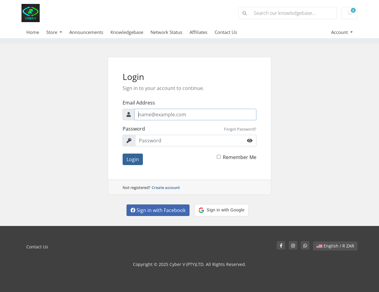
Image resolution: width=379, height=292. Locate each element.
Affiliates (198, 32)
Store (52, 32)
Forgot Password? (240, 129)
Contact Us (226, 32)
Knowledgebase (126, 32)
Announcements (86, 32)
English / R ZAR (335, 246)
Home (32, 32)
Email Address (139, 102)
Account (340, 32)
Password (134, 128)
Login (133, 159)
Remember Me (239, 157)
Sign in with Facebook (158, 210)
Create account (166, 187)
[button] (221, 210)
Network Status (166, 32)
